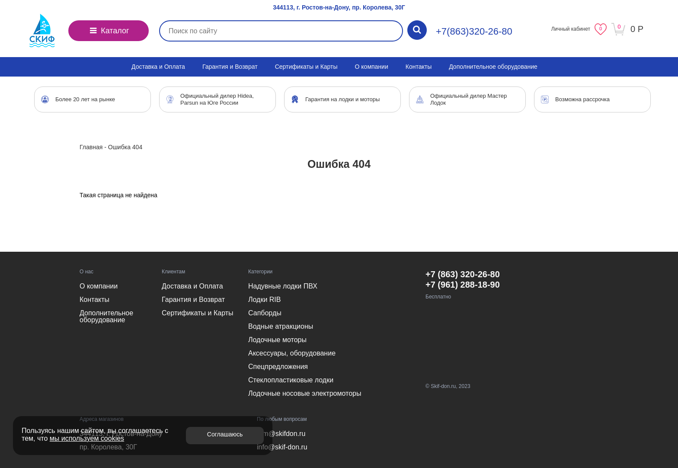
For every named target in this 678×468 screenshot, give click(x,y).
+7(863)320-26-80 (474, 31)
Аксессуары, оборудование (292, 353)
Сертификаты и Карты (306, 66)
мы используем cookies (87, 438)
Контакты (419, 66)
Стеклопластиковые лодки (290, 380)
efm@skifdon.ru (281, 433)
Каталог (108, 30)
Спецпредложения (278, 366)
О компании (371, 66)
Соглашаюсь (225, 434)
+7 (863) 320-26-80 (462, 274)
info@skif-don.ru (282, 447)
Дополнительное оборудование (493, 66)
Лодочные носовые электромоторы (304, 393)
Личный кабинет (570, 29)
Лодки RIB (264, 299)
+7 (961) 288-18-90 (462, 284)
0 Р (636, 29)
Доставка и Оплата (158, 66)
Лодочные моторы (277, 339)
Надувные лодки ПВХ (282, 286)
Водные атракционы (280, 326)
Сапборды (264, 313)
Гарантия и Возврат (230, 66)
